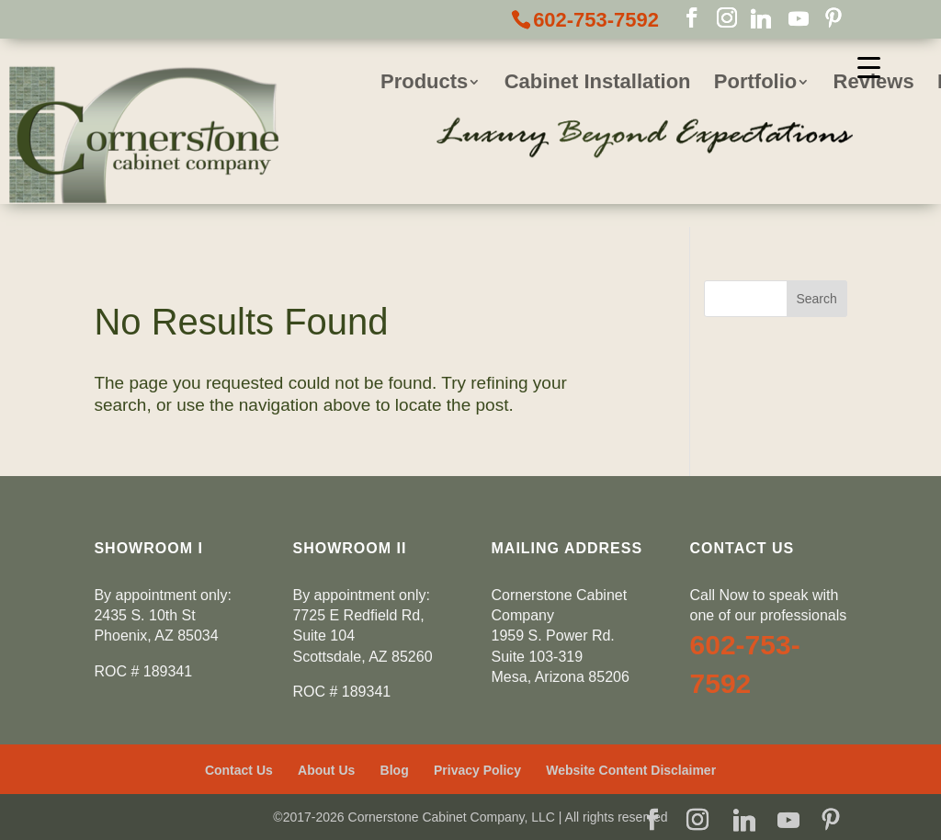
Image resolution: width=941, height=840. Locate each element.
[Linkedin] (761, 19)
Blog (394, 770)
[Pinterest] (833, 19)
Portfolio (755, 84)
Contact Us (239, 770)
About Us (326, 770)
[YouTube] (798, 19)
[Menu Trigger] (869, 66)
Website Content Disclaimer (631, 770)
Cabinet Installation (598, 84)
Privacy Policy (477, 770)
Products (424, 84)
